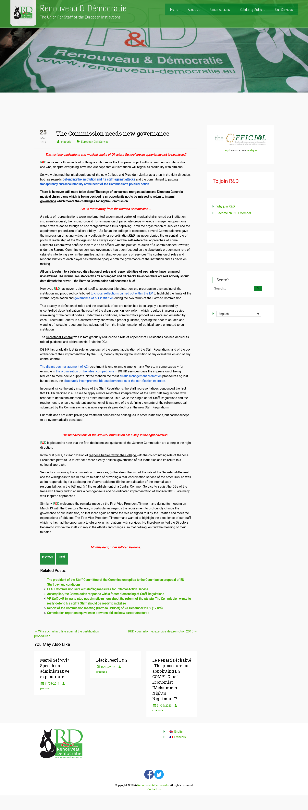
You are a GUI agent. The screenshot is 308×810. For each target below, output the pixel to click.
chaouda (65, 141)
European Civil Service (94, 141)
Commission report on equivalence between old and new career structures (98, 613)
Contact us (154, 789)
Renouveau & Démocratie (83, 8)
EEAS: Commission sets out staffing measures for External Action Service (97, 589)
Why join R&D (225, 206)
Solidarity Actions (252, 9)
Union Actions (220, 9)
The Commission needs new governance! (113, 133)
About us (194, 9)
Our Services (284, 9)
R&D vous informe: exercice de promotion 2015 (162, 631)
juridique (252, 150)
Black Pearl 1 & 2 (112, 660)
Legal (227, 150)
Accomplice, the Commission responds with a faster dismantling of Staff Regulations (105, 594)
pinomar (45, 688)
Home (174, 9)
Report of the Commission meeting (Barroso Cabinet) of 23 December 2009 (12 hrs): (105, 608)
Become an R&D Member (233, 213)
